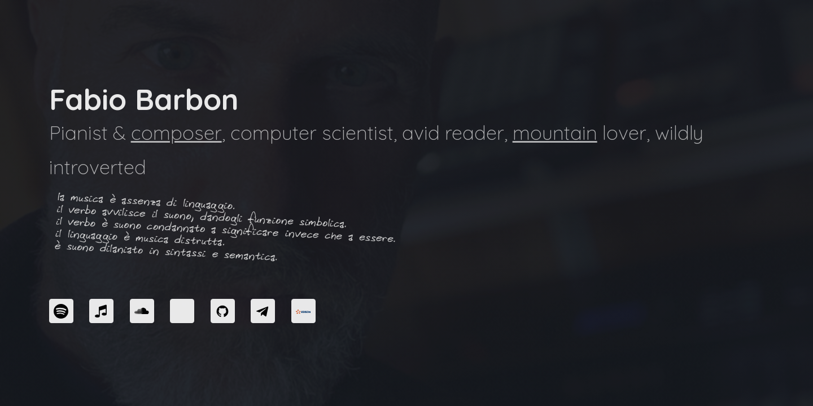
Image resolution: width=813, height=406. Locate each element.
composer (176, 132)
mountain (555, 132)
